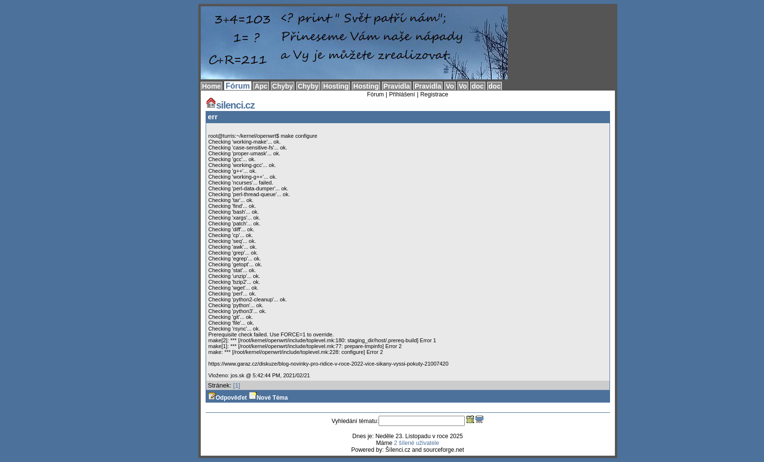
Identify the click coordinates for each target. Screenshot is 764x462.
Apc (260, 86)
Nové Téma (268, 397)
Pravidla (396, 86)
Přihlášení (402, 94)
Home (211, 86)
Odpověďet (227, 397)
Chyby (282, 86)
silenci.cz (230, 105)
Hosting (335, 86)
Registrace (434, 94)
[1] (236, 385)
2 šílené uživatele (416, 443)
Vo (450, 86)
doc (478, 86)
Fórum (238, 86)
